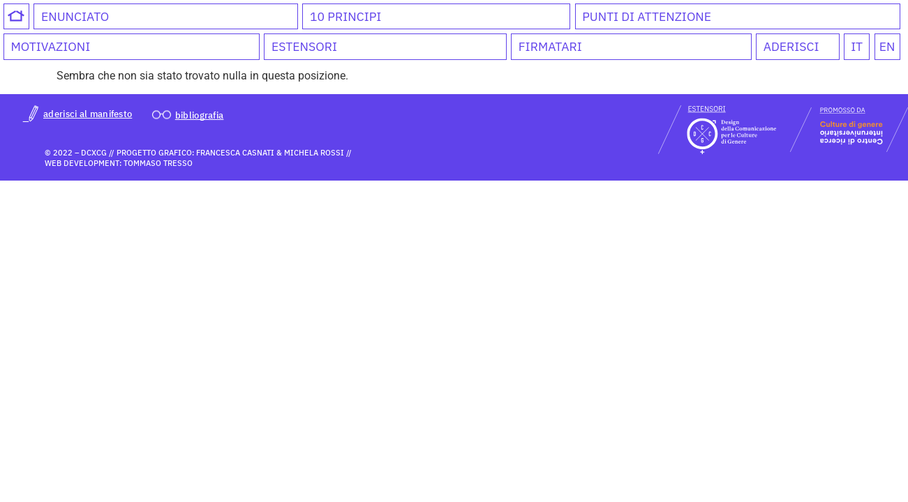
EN (887, 46)
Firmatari (550, 46)
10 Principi (345, 16)
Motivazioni (50, 46)
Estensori (304, 46)
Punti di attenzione (646, 16)
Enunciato (75, 16)
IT (857, 46)
